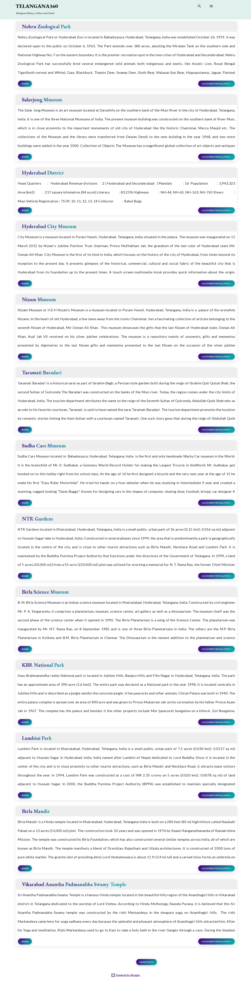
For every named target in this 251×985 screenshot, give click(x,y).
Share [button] (24, 83)
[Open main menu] (211, 6)
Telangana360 (37, 6)
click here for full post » (216, 83)
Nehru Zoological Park (46, 26)
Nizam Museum (39, 299)
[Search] (199, 6)
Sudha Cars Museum (44, 445)
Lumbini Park (37, 738)
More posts (146, 962)
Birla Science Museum (45, 591)
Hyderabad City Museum (49, 226)
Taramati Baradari (42, 372)
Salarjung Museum (42, 99)
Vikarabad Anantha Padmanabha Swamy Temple (74, 884)
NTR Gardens (37, 518)
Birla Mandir (36, 811)
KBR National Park (43, 664)
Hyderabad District (43, 172)
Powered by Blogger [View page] (125, 975)
